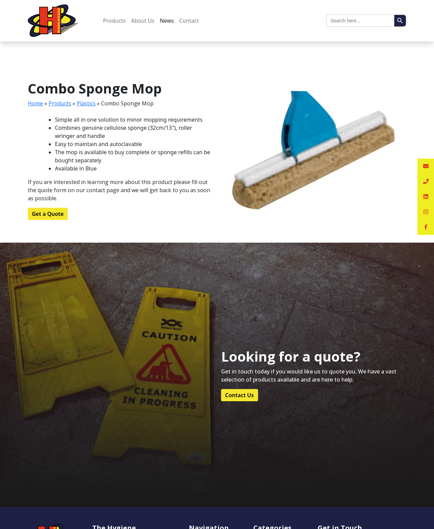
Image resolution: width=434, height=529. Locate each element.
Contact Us (239, 395)
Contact (189, 20)
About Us (143, 20)
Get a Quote (48, 214)
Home (35, 103)
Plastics (86, 103)
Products (114, 20)
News (167, 20)
